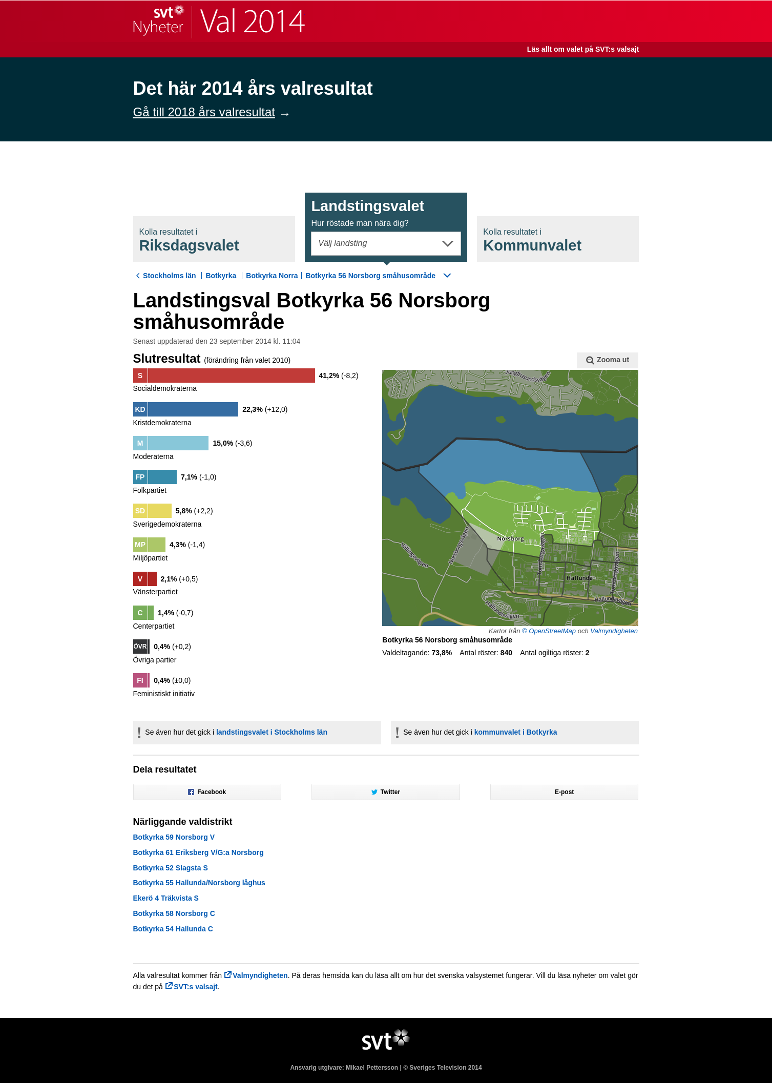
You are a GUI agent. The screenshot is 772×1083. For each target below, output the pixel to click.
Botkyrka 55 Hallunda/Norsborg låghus (199, 883)
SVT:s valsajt (196, 987)
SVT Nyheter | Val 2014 (219, 21)
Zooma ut (607, 360)
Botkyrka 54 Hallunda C (173, 929)
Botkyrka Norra (272, 276)
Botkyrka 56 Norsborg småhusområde (370, 275)
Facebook (207, 792)
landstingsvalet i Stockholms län (271, 732)
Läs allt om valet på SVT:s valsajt (583, 49)
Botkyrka (220, 276)
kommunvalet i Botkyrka (515, 732)
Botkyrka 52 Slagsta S (170, 868)
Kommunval (532, 240)
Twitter (385, 792)
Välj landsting (342, 243)
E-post (564, 792)
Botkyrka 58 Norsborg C (174, 913)
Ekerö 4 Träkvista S (166, 898)
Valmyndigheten (614, 631)
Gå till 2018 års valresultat (204, 112)
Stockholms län (169, 276)
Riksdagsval (189, 240)
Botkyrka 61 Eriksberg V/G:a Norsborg (198, 852)
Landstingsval (367, 212)
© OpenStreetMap (549, 631)
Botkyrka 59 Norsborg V (174, 837)
